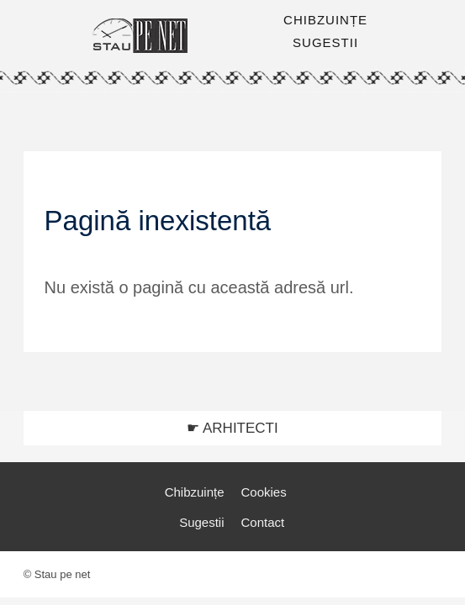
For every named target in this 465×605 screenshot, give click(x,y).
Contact (262, 522)
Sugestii (201, 522)
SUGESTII (325, 42)
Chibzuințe (195, 492)
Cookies (263, 492)
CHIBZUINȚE (325, 20)
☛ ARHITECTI (232, 428)
